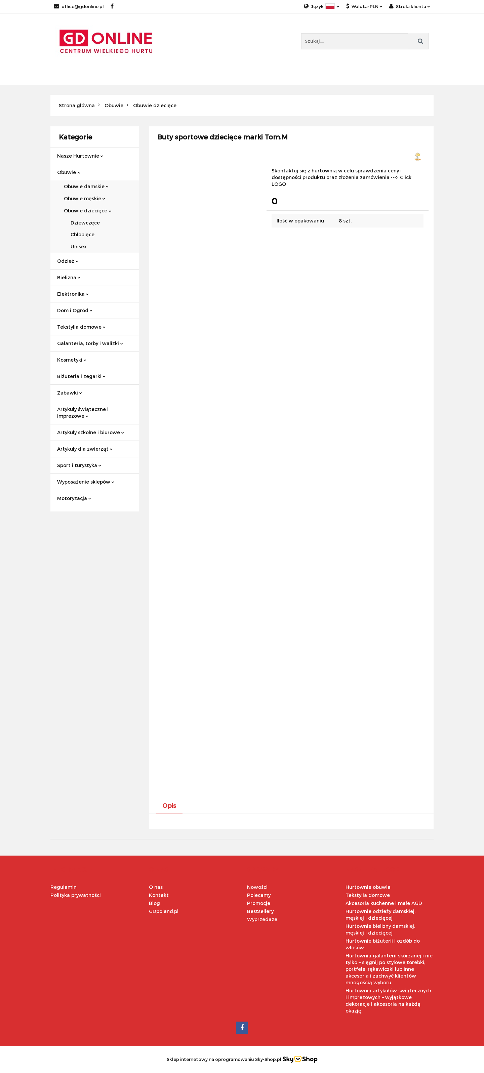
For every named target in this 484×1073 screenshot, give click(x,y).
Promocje (258, 903)
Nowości (257, 887)
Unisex (79, 246)
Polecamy (259, 895)
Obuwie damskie (86, 186)
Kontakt (159, 895)
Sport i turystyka (79, 465)
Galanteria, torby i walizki (90, 343)
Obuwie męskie (84, 198)
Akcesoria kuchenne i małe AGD (384, 903)
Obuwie (68, 172)
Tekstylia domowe (81, 327)
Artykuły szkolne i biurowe (90, 432)
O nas (156, 887)
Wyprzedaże (262, 919)
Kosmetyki (71, 360)
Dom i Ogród (74, 310)
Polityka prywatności (75, 895)
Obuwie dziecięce (87, 210)
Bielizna (68, 277)
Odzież (67, 261)
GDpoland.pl (163, 911)
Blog (154, 903)
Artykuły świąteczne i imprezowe (83, 412)
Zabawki (69, 393)
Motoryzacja (74, 498)
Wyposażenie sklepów (85, 482)
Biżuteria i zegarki (81, 376)
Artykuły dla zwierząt (85, 449)
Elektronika (73, 294)
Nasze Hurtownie (80, 156)
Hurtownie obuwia (368, 887)
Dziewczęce (85, 222)
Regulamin (63, 887)
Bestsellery (260, 911)
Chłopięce (82, 234)
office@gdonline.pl (79, 6)
